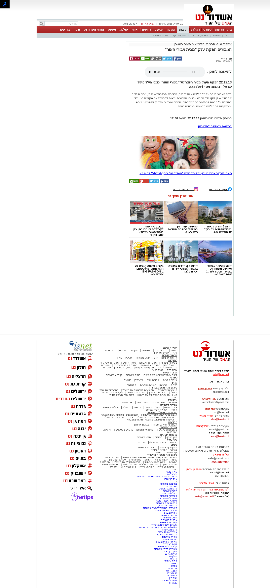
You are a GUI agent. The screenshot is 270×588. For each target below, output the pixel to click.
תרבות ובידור (206, 44)
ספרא (174, 565)
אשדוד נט (225, 44)
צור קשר (64, 29)
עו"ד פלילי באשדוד (167, 546)
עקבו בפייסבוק (220, 189)
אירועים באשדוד (168, 512)
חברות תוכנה (112, 457)
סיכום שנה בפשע (136, 392)
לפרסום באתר (129, 23)
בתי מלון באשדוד (168, 483)
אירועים (173, 402)
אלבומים (172, 399)
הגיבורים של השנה (167, 390)
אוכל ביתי (168, 365)
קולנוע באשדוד (221, 35)
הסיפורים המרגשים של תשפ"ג (138, 390)
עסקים (158, 29)
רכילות (195, 29)
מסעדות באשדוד (168, 495)
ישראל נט (172, 474)
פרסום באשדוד (169, 529)
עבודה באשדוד (169, 537)
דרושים (146, 29)
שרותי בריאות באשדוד (165, 510)
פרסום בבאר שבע (167, 505)
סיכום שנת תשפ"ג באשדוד (162, 387)
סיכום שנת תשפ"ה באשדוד (162, 454)
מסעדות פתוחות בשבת (125, 365)
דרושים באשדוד (169, 515)
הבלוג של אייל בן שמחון (165, 424)
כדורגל (127, 380)
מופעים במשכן (184, 44)
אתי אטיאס (171, 575)
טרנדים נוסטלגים (124, 429)
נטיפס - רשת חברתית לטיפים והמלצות (157, 476)
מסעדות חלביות (148, 362)
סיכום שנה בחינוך (157, 392)
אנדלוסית (172, 568)
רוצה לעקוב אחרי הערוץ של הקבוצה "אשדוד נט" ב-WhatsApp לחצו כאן (185, 173)
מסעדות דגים (129, 362)
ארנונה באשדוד (169, 520)
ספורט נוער (153, 380)
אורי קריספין (201, 426)
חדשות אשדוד (169, 355)
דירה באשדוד (170, 544)
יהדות (148, 459)
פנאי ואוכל (135, 459)
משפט (112, 29)
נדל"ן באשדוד (170, 471)
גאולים (173, 563)
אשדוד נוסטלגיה (168, 427)
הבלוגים (172, 422)
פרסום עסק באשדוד (166, 503)
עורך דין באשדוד (168, 551)
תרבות (183, 29)
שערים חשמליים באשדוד (164, 524)
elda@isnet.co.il (220, 419)
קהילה (171, 29)
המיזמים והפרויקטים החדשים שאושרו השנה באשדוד (149, 457)
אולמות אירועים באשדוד (164, 541)
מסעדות (172, 360)
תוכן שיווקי (171, 437)
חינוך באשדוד (147, 467)
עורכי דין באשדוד (146, 447)
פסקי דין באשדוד (168, 447)
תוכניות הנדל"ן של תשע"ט (127, 462)
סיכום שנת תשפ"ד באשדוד (162, 412)
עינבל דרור (171, 570)
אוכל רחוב (157, 370)
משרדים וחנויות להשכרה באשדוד (160, 508)
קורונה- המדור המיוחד (165, 452)
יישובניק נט (171, 486)
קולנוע (123, 29)
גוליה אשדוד (170, 561)
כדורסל (139, 380)
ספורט (207, 29)
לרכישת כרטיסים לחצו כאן (215, 126)
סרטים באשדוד (166, 467)
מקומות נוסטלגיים (167, 429)
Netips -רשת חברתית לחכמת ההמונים (157, 527)
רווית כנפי (172, 573)
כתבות (174, 385)
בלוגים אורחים (141, 424)
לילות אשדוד (158, 402)
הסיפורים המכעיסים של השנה (154, 395)
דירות (135, 29)
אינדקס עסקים (118, 459)
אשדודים (146, 350)
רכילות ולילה (170, 347)
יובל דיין (173, 578)
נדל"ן (119, 357)
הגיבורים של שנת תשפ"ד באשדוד (159, 414)
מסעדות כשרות (123, 367)
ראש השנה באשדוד (155, 462)
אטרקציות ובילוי (157, 442)
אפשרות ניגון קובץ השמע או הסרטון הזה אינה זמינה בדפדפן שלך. (175, 72)
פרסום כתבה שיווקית (166, 534)
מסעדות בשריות (169, 362)
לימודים (158, 437)
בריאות (137, 407)
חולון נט (172, 556)
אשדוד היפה (170, 407)
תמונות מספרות (147, 385)
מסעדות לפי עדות (144, 367)
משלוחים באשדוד (168, 493)
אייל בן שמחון (170, 479)
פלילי (129, 357)
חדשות (219, 29)
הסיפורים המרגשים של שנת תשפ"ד (155, 417)
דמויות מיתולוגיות (146, 429)
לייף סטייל (171, 439)
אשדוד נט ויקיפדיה (167, 532)
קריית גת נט (171, 553)
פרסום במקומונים (168, 488)
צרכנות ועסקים (168, 434)
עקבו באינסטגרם (185, 189)
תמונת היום (142, 402)
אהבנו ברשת (161, 459)
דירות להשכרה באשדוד (165, 500)
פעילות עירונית (152, 407)
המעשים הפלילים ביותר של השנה (140, 464)
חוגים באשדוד (160, 35)
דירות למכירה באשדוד (165, 498)
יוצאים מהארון (161, 352)
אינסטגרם (127, 402)
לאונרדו (173, 582)
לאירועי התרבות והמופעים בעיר (190, 35)
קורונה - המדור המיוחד (164, 449)
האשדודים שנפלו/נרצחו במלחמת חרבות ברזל (150, 419)
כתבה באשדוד (169, 539)
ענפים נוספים (170, 380)
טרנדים (142, 442)
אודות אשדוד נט (94, 29)
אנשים (122, 350)
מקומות (134, 350)
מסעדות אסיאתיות (150, 365)
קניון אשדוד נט (128, 467)
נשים (174, 459)
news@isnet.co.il (219, 436)
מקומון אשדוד (170, 491)
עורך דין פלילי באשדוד (165, 549)
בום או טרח (160, 350)
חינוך (77, 29)
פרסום (173, 558)
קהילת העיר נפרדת (156, 409)
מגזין (174, 382)
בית (229, 29)
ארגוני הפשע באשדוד (147, 357)
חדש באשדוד (144, 437)
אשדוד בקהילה (168, 404)
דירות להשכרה (169, 580)
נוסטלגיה (131, 385)
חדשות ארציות (169, 357)
